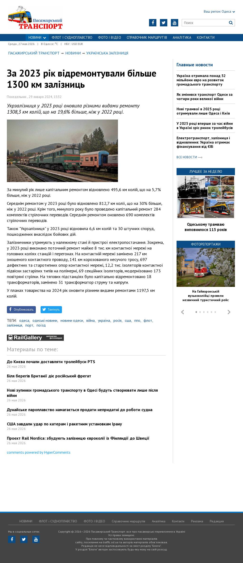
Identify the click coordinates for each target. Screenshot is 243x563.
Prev (182, 312)
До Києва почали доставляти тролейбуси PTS (51, 361)
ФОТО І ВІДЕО (109, 37)
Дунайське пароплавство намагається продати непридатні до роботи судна (79, 409)
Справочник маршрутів (147, 37)
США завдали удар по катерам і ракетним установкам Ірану (64, 424)
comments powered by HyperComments (38, 452)
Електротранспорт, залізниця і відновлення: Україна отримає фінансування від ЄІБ (203, 142)
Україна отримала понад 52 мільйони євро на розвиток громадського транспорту (201, 80)
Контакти (206, 37)
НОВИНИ (37, 37)
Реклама (197, 521)
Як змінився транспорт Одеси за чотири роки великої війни (205, 96)
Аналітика (182, 37)
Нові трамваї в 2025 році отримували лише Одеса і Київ (203, 110)
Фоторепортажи (205, 244)
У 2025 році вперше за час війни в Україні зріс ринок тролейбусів (205, 125)
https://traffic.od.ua (48, 17)
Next (229, 312)
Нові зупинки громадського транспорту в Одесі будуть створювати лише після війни (82, 392)
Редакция (217, 521)
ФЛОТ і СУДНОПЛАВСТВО (72, 37)
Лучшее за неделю (205, 171)
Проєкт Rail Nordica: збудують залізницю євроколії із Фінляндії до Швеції (78, 438)
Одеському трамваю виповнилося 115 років (206, 227)
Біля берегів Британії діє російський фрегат (49, 376)
